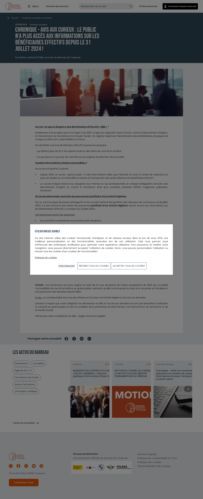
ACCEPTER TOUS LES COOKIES (129, 265)
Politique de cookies (46, 257)
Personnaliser (67, 265)
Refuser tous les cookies (94, 265)
